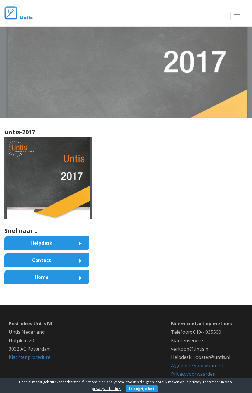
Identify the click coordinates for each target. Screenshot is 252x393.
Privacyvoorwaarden (193, 374)
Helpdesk (41, 243)
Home (42, 277)
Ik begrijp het (141, 388)
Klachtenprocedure (29, 357)
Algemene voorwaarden (197, 365)
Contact (41, 260)
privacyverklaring (106, 388)
